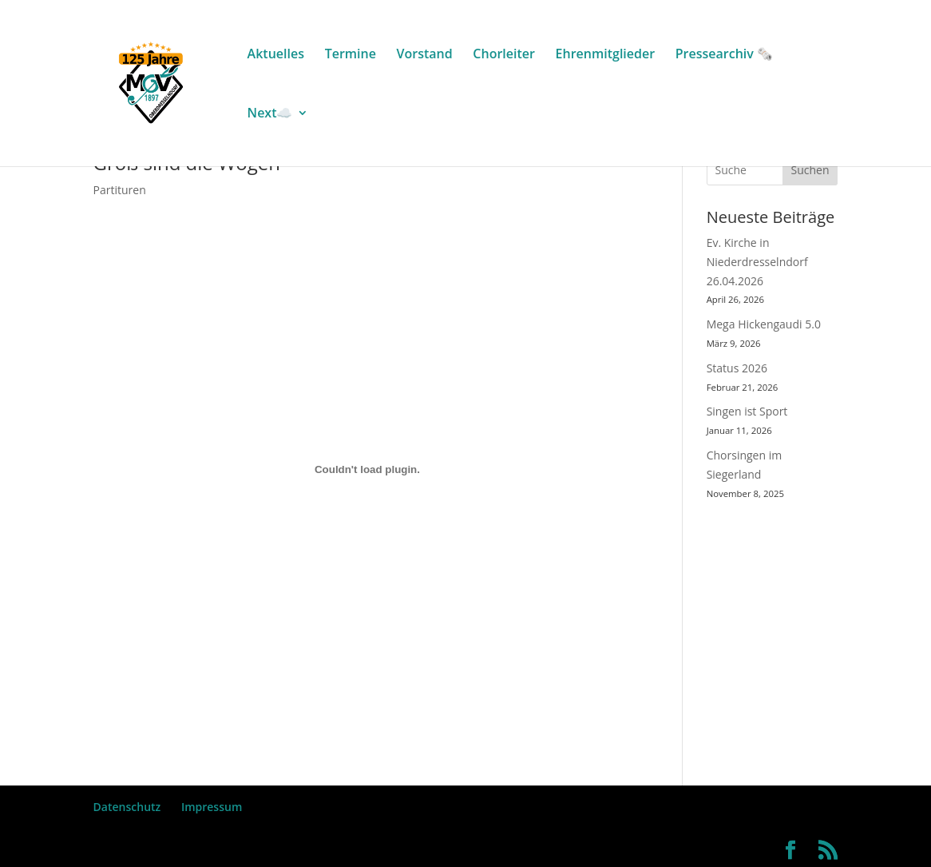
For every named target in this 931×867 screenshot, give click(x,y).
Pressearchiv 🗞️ (724, 55)
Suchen (810, 169)
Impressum (211, 806)
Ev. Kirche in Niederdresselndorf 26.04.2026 (757, 261)
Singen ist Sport (747, 411)
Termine (350, 55)
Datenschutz (127, 806)
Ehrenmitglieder (606, 55)
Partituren (119, 189)
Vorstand (425, 55)
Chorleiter (504, 55)
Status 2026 (737, 368)
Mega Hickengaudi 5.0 (764, 324)
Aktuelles (276, 55)
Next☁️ (270, 114)
